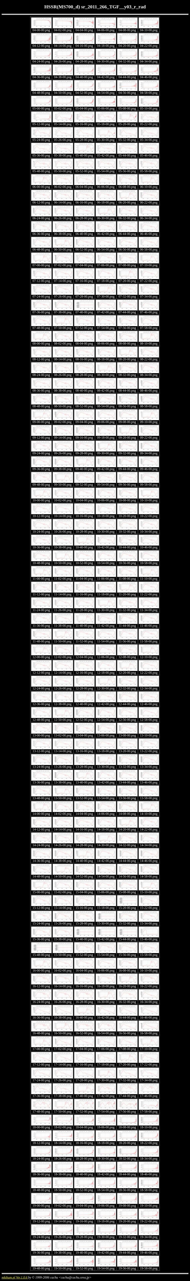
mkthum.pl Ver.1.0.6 (15, 1277)
